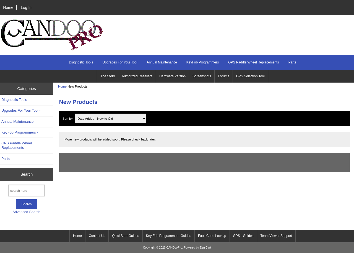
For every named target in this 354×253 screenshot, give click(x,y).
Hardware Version (172, 76)
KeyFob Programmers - (19, 132)
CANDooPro (174, 247)
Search (26, 174)
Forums (223, 76)
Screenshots (201, 76)
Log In (26, 7)
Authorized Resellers (137, 76)
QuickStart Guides (125, 236)
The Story (107, 76)
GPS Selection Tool (250, 76)
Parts (292, 62)
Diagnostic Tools (81, 62)
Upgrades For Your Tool (120, 62)
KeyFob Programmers (202, 62)
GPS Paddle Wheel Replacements (253, 62)
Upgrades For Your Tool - (21, 110)
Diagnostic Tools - (15, 100)
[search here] (26, 190)
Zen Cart (205, 247)
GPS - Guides (243, 236)
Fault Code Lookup (212, 236)
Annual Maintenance (162, 62)
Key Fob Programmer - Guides (168, 236)
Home (8, 7)
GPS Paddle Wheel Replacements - (16, 145)
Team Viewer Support (276, 236)
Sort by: (68, 118)
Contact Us (97, 236)
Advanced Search (26, 212)
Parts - (6, 159)
